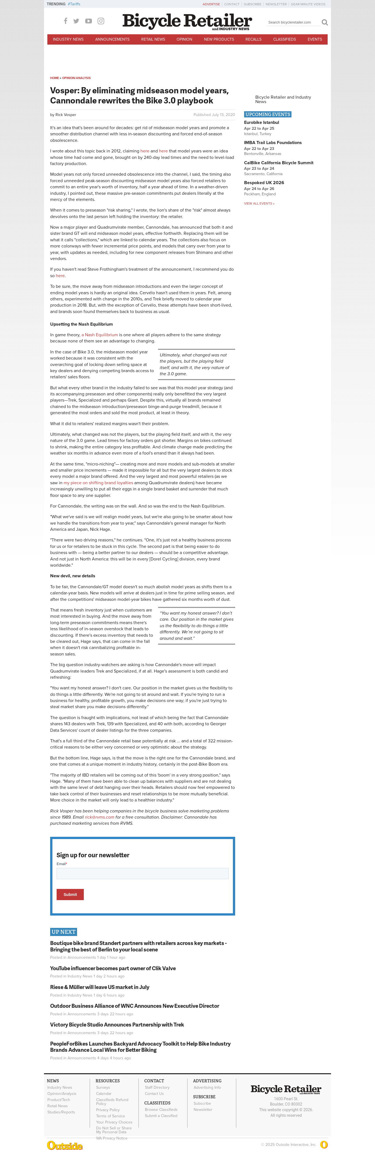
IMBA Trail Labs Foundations (273, 142)
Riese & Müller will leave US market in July (99, 987)
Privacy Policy (107, 1109)
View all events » (259, 203)
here (144, 151)
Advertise (211, 4)
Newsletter (276, 4)
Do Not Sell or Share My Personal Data (117, 1128)
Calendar (103, 1093)
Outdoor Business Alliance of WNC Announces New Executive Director (134, 1005)
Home (54, 78)
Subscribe (252, 4)
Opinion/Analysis (76, 78)
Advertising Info (207, 1087)
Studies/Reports (61, 1111)
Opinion (184, 39)
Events (315, 39)
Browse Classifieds (161, 1109)
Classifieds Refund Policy (112, 1101)
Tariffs (75, 4)
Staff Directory (157, 1087)
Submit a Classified (161, 1115)
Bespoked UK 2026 (264, 183)
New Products (219, 39)
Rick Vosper (65, 114)
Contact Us (154, 1093)
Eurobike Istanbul (261, 122)
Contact (232, 4)
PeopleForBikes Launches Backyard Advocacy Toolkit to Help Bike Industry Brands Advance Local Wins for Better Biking (140, 1047)
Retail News (153, 39)
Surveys (103, 1087)
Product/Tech (58, 1099)
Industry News (68, 39)
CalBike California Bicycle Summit (278, 163)
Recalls (253, 39)
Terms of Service (110, 1115)
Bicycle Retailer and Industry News (283, 99)
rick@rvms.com (99, 817)
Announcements (112, 39)
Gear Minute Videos (308, 4)
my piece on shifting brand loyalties (98, 483)
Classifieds (284, 39)
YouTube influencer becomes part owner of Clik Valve (113, 968)
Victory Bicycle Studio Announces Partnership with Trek (117, 1024)
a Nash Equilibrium (100, 335)
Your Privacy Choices (114, 1120)
